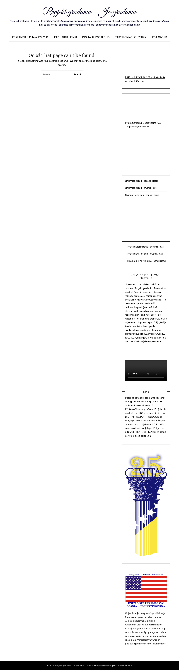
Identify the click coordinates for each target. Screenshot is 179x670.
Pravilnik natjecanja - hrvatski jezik (145, 253)
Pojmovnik (159, 37)
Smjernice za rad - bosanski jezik (141, 180)
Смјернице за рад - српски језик (142, 194)
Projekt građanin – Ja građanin (89, 12)
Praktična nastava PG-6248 (30, 37)
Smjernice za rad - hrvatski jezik (141, 187)
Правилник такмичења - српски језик (146, 260)
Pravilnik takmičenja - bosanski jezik (145, 246)
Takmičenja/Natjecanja (131, 37)
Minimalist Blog (105, 665)
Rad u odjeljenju (65, 37)
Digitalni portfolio (96, 37)
